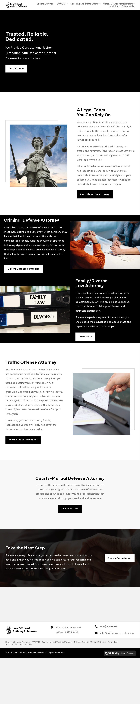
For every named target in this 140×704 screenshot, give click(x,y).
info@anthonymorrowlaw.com (117, 633)
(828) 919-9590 (109, 626)
